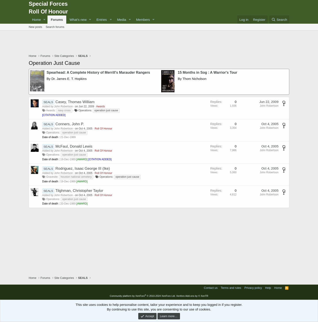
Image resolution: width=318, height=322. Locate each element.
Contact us (211, 287)
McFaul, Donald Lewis (73, 146)
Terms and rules (231, 287)
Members (143, 19)
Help (268, 287)
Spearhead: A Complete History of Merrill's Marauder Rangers (98, 72)
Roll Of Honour (103, 128)
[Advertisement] (159, 43)
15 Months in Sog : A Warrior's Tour (207, 72)
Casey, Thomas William (75, 102)
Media (121, 19)
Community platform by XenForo (143, 296)
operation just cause (106, 110)
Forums (57, 19)
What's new (78, 19)
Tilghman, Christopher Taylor (79, 191)
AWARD (82, 159)
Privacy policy (253, 287)
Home (36, 19)
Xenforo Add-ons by (192, 296)
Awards (100, 106)
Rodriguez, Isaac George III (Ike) (82, 168)
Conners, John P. (69, 124)
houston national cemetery (76, 176)
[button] (44, 19)
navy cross (64, 110)
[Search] (279, 19)
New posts (35, 27)
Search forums (55, 27)
